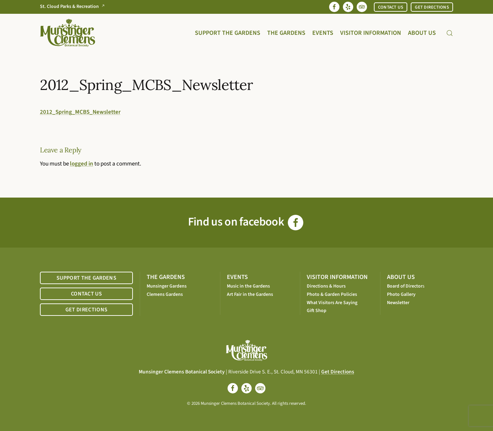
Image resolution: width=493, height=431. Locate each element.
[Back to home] (67, 33)
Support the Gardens (227, 33)
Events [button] (322, 33)
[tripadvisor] (260, 388)
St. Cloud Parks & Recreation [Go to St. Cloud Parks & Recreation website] (73, 6)
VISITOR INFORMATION (337, 277)
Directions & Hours (326, 286)
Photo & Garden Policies (332, 294)
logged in (81, 164)
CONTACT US (390, 7)
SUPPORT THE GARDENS (86, 278)
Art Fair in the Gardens (250, 294)
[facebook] (233, 388)
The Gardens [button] (286, 33)
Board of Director (404, 286)
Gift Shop (316, 310)
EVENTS (237, 277)
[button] (449, 33)
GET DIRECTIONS (432, 7)
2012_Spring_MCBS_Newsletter (80, 112)
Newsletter (398, 302)
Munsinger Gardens (167, 286)
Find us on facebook (245, 221)
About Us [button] (422, 33)
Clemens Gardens (165, 294)
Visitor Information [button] (370, 33)
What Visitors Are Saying (332, 302)
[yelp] (246, 388)
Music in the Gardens (248, 286)
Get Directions (337, 371)
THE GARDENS (166, 277)
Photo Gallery (401, 294)
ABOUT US (401, 277)
